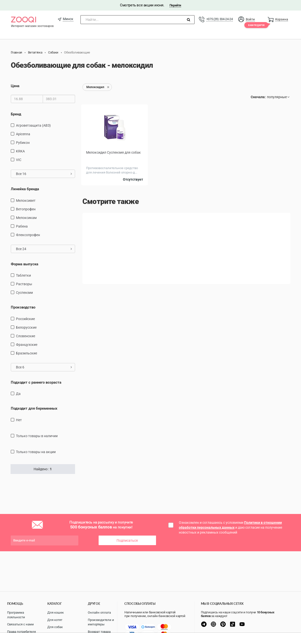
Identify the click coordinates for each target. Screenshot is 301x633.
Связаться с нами (20, 624)
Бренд (16, 114)
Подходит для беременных (34, 408)
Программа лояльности (16, 615)
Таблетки (23, 275)
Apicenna (23, 134)
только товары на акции (36, 452)
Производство (23, 307)
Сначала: (258, 97)
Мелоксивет (26, 200)
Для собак (55, 627)
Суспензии (24, 293)
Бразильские (26, 353)
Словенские (25, 336)
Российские (25, 319)
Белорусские (26, 327)
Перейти (175, 5)
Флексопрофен (28, 235)
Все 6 (44, 367)
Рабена (22, 226)
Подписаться (127, 540)
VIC (18, 160)
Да (18, 394)
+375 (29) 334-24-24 (219, 19)
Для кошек (55, 612)
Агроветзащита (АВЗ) (33, 125)
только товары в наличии (37, 436)
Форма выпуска (24, 264)
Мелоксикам (26, 218)
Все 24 (44, 248)
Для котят (54, 620)
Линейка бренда (25, 189)
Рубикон (23, 143)
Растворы (24, 284)
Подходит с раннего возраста (36, 382)
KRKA (20, 151)
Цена (15, 86)
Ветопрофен (26, 209)
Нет (19, 420)
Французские (26, 345)
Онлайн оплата (99, 612)
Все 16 (44, 173)
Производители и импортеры (101, 622)
